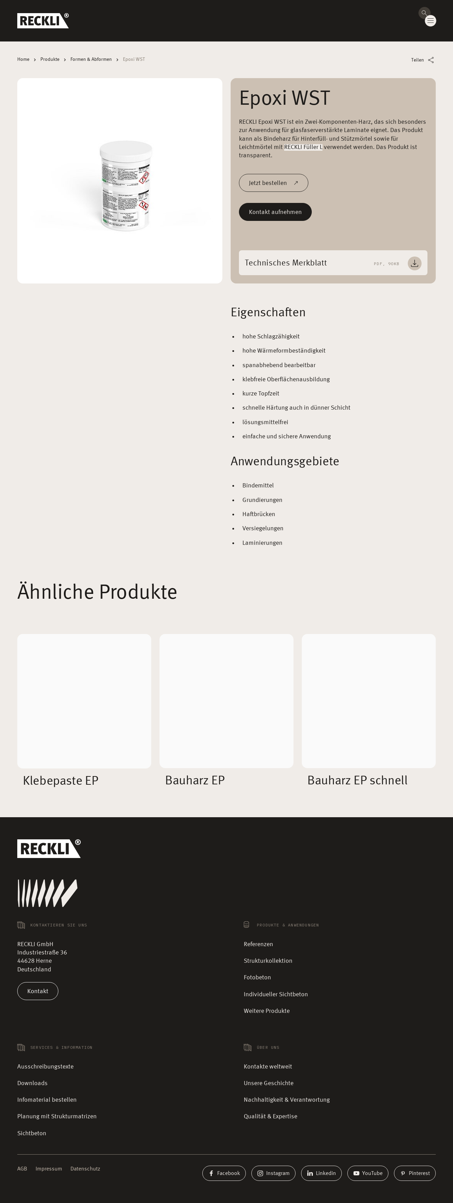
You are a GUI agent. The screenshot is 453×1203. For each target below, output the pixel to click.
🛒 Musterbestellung (304, 8)
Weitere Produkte (267, 1011)
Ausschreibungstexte (45, 1067)
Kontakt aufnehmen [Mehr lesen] (275, 212)
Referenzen (258, 944)
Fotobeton (257, 977)
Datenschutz (85, 1169)
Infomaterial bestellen (47, 1100)
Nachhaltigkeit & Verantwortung (287, 1100)
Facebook (224, 1173)
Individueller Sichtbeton (276, 994)
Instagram (273, 1173)
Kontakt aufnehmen (399, 27)
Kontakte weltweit (349, 8)
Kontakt (37, 991)
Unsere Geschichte (268, 1083)
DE (427, 9)
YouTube (367, 1173)
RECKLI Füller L (303, 147)
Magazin (382, 8)
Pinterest (415, 1173)
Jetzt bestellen (273, 183)
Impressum (49, 1169)
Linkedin (321, 1173)
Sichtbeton (31, 1133)
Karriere (404, 8)
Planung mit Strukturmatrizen (57, 1116)
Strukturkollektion (268, 961)
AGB (22, 1169)
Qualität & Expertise (270, 1116)
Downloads (32, 1083)
